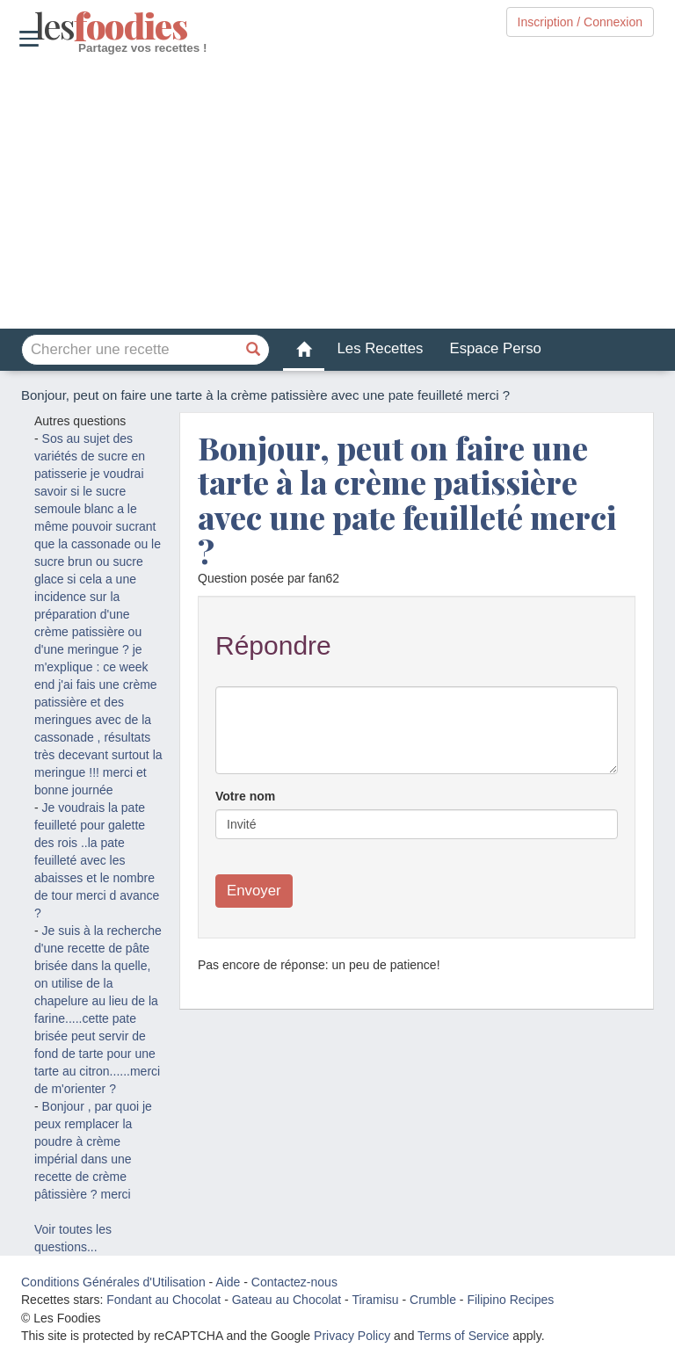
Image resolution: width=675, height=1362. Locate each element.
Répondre (273, 645)
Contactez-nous (294, 1282)
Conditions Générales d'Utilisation (113, 1282)
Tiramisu (375, 1300)
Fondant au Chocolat (163, 1300)
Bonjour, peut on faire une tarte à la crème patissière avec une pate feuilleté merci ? (407, 499)
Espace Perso (495, 348)
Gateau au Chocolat (287, 1300)
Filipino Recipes (510, 1300)
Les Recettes (381, 348)
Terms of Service (463, 1336)
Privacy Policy (352, 1336)
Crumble (433, 1300)
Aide (227, 1282)
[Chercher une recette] (254, 350)
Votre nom (245, 796)
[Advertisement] (337, 192)
